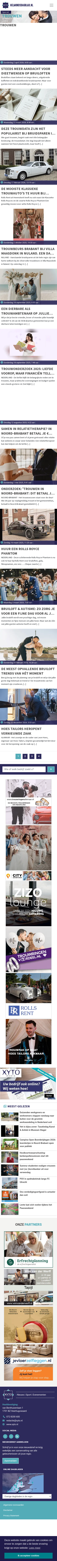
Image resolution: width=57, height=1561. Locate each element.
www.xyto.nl (12, 1424)
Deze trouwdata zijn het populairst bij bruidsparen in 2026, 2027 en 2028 (27, 131)
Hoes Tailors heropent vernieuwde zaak (21, 731)
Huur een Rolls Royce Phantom (20, 551)
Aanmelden (10, 1460)
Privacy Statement (11, 1499)
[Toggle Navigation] (51, 5)
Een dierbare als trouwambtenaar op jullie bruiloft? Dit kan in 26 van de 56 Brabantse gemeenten (27, 311)
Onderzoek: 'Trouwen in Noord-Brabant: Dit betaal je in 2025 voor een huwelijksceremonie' (27, 491)
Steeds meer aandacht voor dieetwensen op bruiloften (25, 71)
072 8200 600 (13, 1416)
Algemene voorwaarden (13, 1489)
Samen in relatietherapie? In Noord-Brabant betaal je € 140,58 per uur (26, 431)
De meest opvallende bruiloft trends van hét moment (28, 671)
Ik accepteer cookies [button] (28, 1555)
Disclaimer (7, 1494)
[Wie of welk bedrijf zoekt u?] (24, 769)
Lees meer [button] (34, 1548)
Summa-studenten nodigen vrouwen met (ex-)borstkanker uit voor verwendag (37, 1169)
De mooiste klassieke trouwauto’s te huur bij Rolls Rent (23, 191)
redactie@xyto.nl (14, 1420)
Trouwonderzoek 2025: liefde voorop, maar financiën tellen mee (28, 371)
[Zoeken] (51, 769)
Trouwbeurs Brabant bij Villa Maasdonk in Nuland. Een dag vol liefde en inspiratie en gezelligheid (27, 251)
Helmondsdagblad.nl (21, 5)
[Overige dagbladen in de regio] (27, 1480)
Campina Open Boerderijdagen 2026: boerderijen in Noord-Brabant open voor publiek (38, 1143)
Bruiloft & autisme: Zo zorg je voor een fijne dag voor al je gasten (28, 611)
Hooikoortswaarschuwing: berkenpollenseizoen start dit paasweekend (34, 1156)
